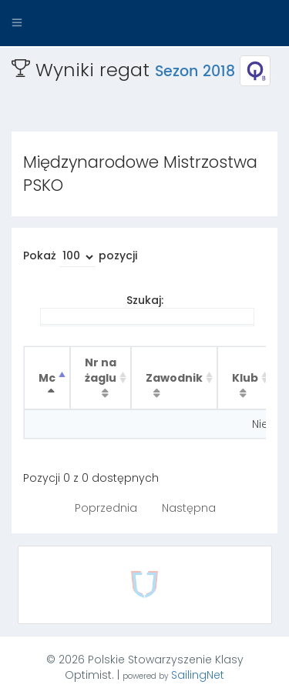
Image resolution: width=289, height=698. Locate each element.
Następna (189, 508)
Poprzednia (106, 508)
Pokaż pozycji (80, 257)
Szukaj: (147, 309)
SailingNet (197, 675)
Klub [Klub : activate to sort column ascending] (245, 378)
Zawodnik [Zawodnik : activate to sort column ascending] (174, 378)
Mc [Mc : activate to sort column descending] (47, 378)
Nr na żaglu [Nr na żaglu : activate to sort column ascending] (100, 370)
